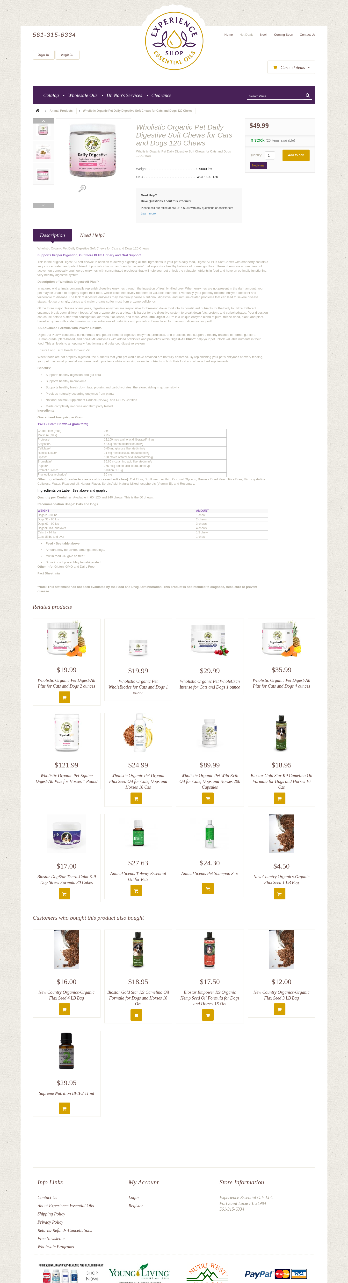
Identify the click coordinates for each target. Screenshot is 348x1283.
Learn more (148, 213)
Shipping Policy (51, 1214)
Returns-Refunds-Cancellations (64, 1230)
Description (52, 235)
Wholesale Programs (55, 1246)
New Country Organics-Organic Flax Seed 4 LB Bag (66, 995)
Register (67, 54)
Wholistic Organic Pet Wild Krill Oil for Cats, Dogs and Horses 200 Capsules (209, 781)
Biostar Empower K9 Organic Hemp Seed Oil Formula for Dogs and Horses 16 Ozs (209, 998)
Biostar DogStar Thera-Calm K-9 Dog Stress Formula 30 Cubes (66, 879)
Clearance (161, 95)
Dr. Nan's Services (124, 95)
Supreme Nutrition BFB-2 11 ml (66, 1093)
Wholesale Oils (82, 95)
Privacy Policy (50, 1222)
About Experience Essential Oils (65, 1205)
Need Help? (92, 235)
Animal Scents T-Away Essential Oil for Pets (138, 876)
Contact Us (47, 1197)
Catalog (51, 95)
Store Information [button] (241, 1182)
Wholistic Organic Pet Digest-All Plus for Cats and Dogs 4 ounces (281, 683)
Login (134, 1197)
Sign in (43, 54)
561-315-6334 (54, 34)
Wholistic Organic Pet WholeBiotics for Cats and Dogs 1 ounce (138, 687)
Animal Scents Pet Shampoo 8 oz (209, 873)
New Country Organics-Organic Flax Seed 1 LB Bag (282, 879)
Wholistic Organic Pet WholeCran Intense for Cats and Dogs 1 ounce (210, 684)
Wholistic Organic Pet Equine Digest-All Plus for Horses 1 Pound (67, 778)
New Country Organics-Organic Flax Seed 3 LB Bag (282, 995)
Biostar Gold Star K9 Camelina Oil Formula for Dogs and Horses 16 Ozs (281, 781)
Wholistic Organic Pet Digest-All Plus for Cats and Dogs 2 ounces (66, 683)
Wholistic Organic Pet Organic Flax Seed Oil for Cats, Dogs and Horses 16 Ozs (138, 781)
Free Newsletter (51, 1238)
